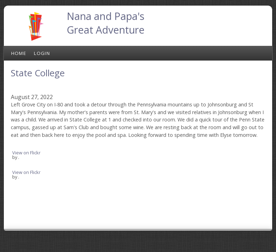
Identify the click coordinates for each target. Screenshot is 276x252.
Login (42, 53)
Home (18, 53)
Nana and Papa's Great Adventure (106, 22)
